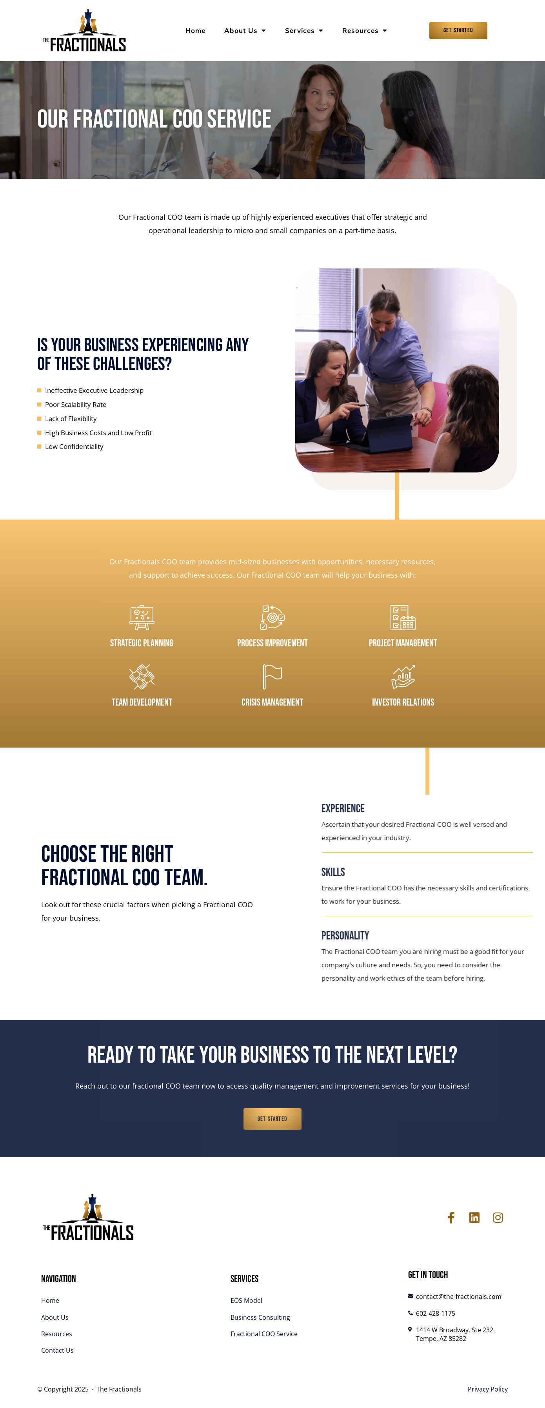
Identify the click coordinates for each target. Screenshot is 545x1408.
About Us (245, 31)
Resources (364, 31)
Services (304, 31)
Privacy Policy (488, 1389)
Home (195, 31)
